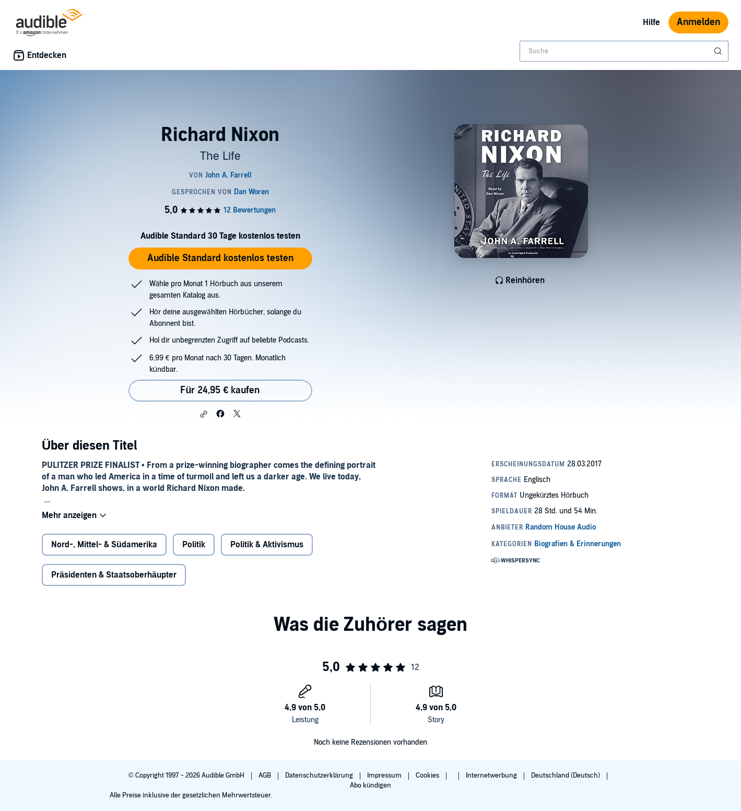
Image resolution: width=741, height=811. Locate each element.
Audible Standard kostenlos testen (220, 258)
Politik (193, 544)
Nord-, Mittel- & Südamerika (104, 544)
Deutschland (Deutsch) (566, 775)
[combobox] (624, 51)
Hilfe (651, 22)
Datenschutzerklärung (320, 775)
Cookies (428, 775)
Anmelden (698, 22)
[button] (203, 414)
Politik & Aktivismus (266, 544)
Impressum (385, 775)
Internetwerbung (492, 775)
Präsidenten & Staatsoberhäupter (114, 575)
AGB (265, 775)
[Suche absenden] (719, 51)
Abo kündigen (370, 785)
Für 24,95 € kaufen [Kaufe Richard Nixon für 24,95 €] (220, 390)
